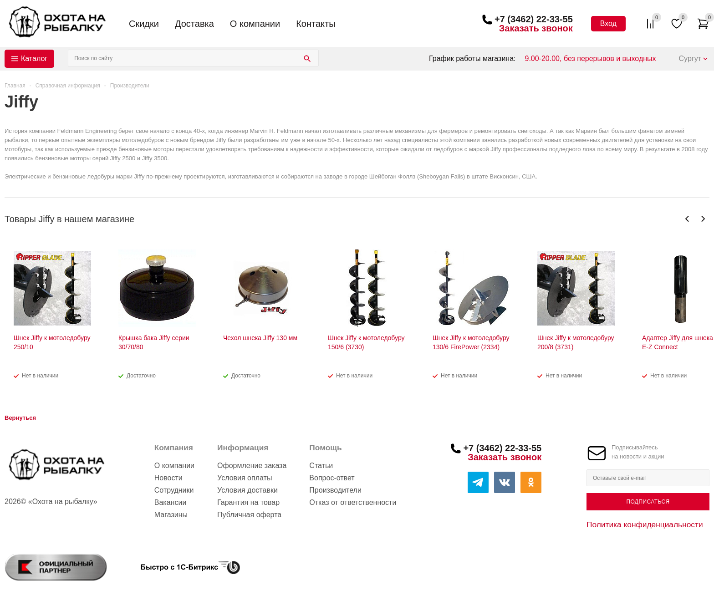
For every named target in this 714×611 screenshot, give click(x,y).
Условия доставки (247, 490)
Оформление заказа (251, 465)
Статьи (321, 465)
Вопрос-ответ (331, 478)
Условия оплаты (244, 478)
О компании (255, 24)
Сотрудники (174, 490)
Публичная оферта (249, 515)
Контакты (315, 24)
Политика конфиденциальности (644, 524)
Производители (335, 490)
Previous (687, 218)
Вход (608, 23)
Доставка (194, 24)
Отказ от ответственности (352, 502)
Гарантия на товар (248, 502)
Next (702, 218)
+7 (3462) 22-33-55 (534, 19)
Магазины (171, 515)
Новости (168, 478)
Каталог (34, 58)
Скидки (144, 24)
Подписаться (647, 502)
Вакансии (170, 502)
